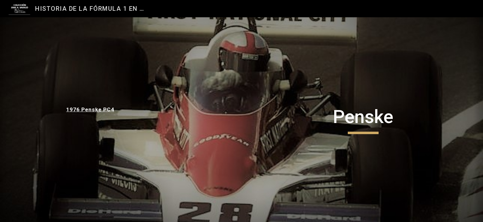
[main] (105, 109)
